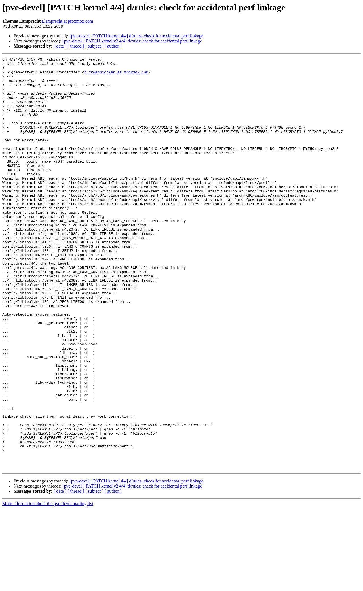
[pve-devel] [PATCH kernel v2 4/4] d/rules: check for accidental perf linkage (132, 41)
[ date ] (60, 46)
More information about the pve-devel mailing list (47, 586)
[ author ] (113, 46)
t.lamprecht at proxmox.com (67, 21)
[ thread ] (75, 46)
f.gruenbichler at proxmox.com (116, 75)
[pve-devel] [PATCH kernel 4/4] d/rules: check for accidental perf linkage (136, 35)
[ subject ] (94, 46)
